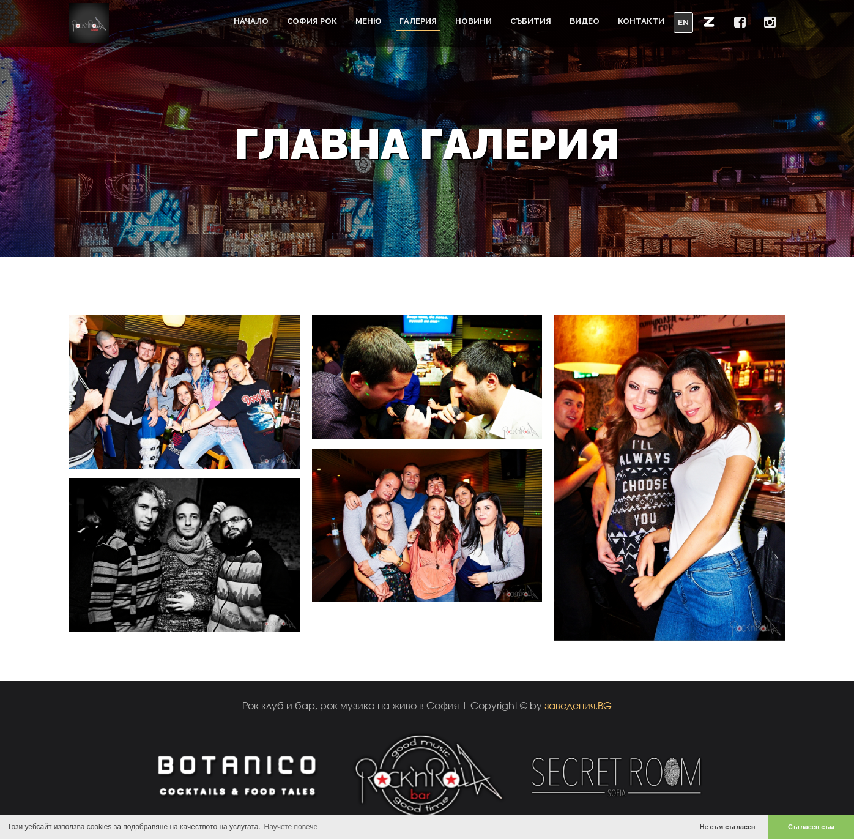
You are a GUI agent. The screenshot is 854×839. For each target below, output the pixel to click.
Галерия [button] (418, 21)
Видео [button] (585, 21)
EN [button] (683, 22)
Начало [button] (251, 21)
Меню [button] (368, 21)
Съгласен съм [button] (811, 826)
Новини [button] (473, 21)
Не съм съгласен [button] (728, 826)
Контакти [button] (641, 21)
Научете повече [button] (291, 826)
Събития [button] (530, 21)
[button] (709, 21)
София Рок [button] (312, 21)
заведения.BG (578, 705)
